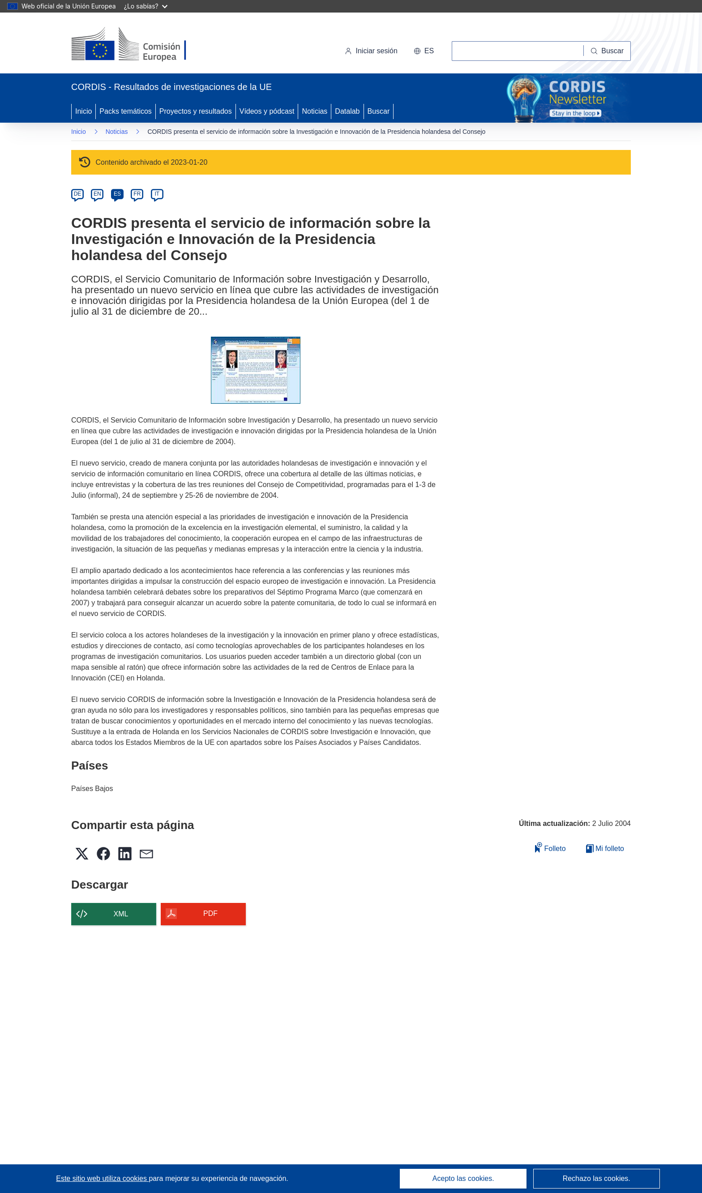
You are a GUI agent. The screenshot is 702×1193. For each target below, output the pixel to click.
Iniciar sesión (371, 51)
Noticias (314, 111)
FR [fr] (137, 194)
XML (121, 914)
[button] (424, 51)
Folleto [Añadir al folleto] (550, 847)
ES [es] (117, 194)
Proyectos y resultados (195, 111)
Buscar (379, 111)
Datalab (347, 111)
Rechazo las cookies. (596, 1178)
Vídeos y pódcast (267, 111)
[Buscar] (607, 51)
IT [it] (156, 194)
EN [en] (97, 194)
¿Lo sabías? (145, 6)
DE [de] (77, 194)
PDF (210, 913)
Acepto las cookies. (463, 1178)
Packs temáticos (125, 111)
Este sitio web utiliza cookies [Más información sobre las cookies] (102, 1178)
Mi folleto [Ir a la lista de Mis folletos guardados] (605, 848)
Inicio (83, 111)
